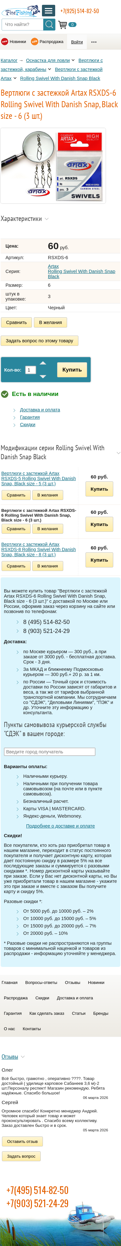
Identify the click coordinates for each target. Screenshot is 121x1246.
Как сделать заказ (46, 1013)
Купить (72, 369)
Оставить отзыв (22, 1141)
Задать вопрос (21, 1156)
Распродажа (52, 41)
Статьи (79, 1013)
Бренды (100, 1013)
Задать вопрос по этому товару (39, 340)
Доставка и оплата (40, 409)
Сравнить (16, 322)
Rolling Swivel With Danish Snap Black (60, 78)
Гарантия (30, 417)
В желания (50, 322)
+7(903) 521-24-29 (37, 1203)
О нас (9, 1028)
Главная (9, 982)
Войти (77, 41)
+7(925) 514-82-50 (79, 11)
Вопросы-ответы (41, 982)
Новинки (18, 41)
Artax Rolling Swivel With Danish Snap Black (82, 271)
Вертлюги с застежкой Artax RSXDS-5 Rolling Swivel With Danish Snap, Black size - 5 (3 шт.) (38, 478)
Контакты (32, 1028)
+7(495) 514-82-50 (37, 1190)
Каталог (9, 60)
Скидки (27, 424)
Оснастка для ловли (48, 60)
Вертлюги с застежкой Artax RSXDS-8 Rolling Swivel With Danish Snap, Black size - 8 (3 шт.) (38, 549)
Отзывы (72, 982)
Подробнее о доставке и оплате (60, 826)
